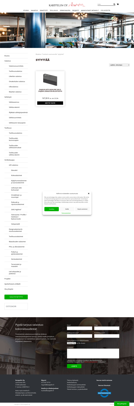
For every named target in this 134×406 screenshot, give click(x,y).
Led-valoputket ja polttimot (15, 273)
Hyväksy (51, 209)
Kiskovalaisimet (16, 175)
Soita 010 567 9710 (16, 297)
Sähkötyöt (44, 10)
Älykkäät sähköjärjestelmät (18, 112)
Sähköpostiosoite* (79, 334)
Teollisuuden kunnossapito (14, 139)
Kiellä (67, 209)
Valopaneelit (15, 224)
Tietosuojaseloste (66, 213)
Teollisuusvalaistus (15, 71)
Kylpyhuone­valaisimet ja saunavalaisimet (19, 182)
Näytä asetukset (82, 209)
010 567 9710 (45, 382)
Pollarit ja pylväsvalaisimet (17, 253)
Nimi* (79, 326)
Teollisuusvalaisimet (16, 236)
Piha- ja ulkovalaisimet (16, 247)
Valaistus (34, 10)
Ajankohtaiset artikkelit (90, 10)
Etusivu (26, 10)
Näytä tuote (50, 103)
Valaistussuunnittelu (16, 66)
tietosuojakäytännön (91, 362)
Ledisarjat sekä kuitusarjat (16, 189)
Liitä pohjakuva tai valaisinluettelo (78, 340)
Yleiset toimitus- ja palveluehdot (77, 389)
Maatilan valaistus (15, 92)
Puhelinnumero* (106, 334)
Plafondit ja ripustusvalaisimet (17, 203)
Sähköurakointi (14, 107)
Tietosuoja (112, 404)
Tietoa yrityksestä (72, 380)
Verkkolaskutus (72, 382)
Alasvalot (14, 170)
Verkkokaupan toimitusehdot (76, 385)
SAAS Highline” (16, 210)
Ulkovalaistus (13, 87)
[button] (89, 193)
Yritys (106, 326)
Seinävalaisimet (16, 259)
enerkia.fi (26, 390)
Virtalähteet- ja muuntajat (16, 196)
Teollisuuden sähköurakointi (14, 154)
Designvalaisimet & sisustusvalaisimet (15, 230)
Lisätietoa (93, 353)
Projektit (75, 10)
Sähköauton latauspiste (17, 123)
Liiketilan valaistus (15, 76)
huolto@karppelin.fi (47, 390)
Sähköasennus (14, 102)
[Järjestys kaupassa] (119, 65)
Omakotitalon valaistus (17, 81)
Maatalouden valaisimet (17, 242)
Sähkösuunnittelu (15, 118)
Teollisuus (54, 10)
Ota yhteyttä (105, 10)
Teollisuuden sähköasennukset (15, 146)
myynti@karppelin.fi (47, 385)
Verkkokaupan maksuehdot (76, 387)
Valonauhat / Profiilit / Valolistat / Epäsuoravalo (19, 217)
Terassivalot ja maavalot (16, 265)
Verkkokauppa (65, 10)
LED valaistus (13, 165)
